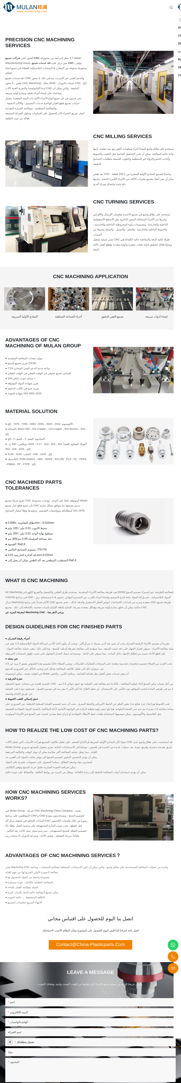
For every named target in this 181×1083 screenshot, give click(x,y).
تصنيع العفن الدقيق (112, 316)
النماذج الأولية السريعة (25, 316)
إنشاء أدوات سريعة (156, 316)
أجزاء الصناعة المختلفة (68, 316)
